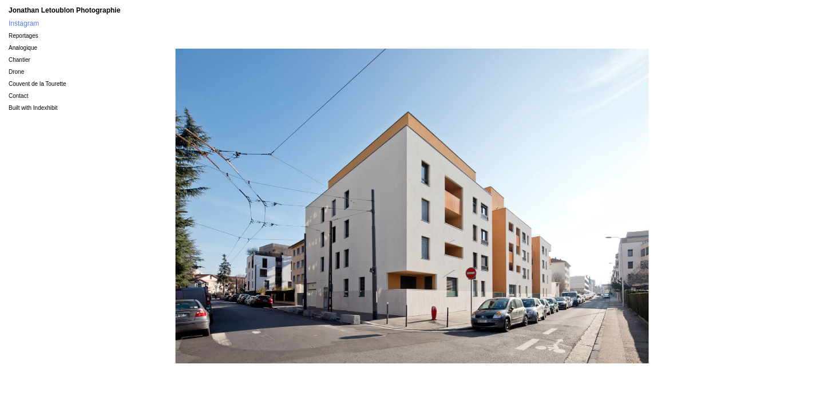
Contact (18, 96)
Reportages (23, 36)
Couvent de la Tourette (37, 84)
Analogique (23, 48)
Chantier (19, 60)
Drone (16, 72)
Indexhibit (45, 108)
